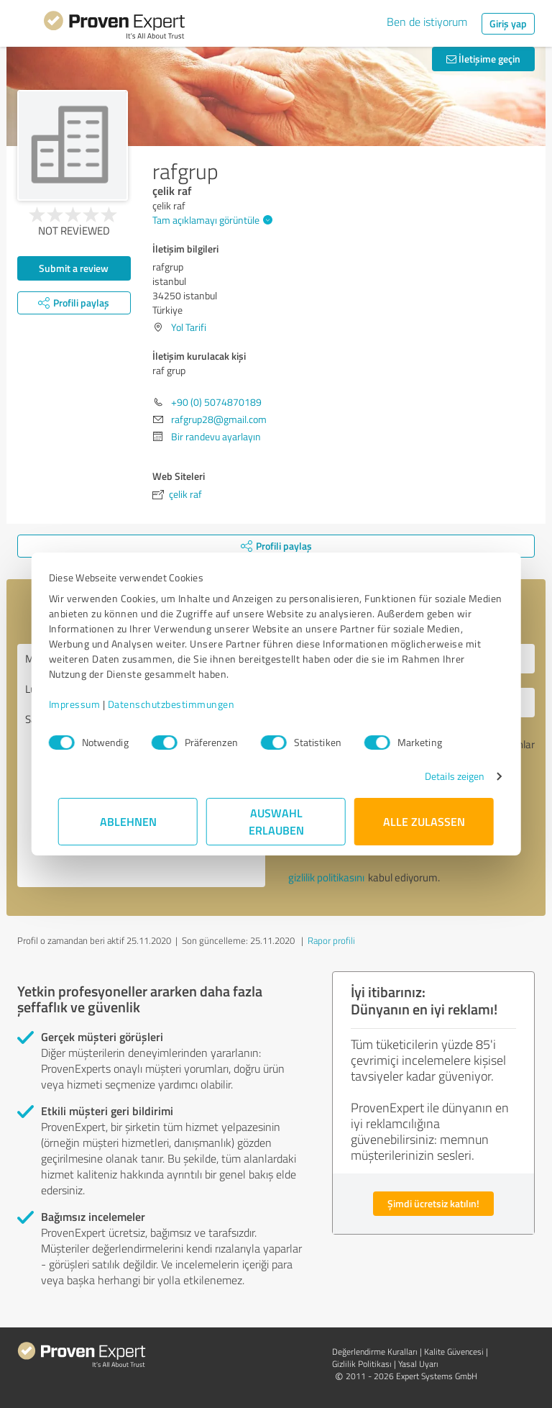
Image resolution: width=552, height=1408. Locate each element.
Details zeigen (445, 776)
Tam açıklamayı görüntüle (210, 220)
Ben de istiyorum (427, 21)
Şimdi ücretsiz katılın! (433, 1203)
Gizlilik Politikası (362, 1364)
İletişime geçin (483, 58)
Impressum (84, 704)
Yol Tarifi (188, 327)
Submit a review (74, 268)
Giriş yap (508, 23)
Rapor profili (331, 940)
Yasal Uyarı (418, 1364)
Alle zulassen (424, 821)
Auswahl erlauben (276, 821)
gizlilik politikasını (326, 877)
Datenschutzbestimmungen (180, 704)
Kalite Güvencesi (454, 1351)
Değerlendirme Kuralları (375, 1351)
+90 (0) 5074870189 (216, 402)
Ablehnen (128, 821)
